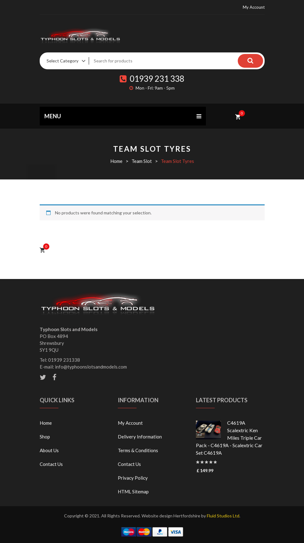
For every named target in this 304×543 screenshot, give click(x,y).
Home (116, 161)
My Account (254, 7)
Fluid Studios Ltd (223, 515)
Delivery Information (140, 436)
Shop (45, 436)
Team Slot (142, 161)
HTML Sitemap (133, 491)
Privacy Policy (133, 478)
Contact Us (51, 464)
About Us (49, 450)
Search (250, 61)
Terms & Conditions (138, 450)
